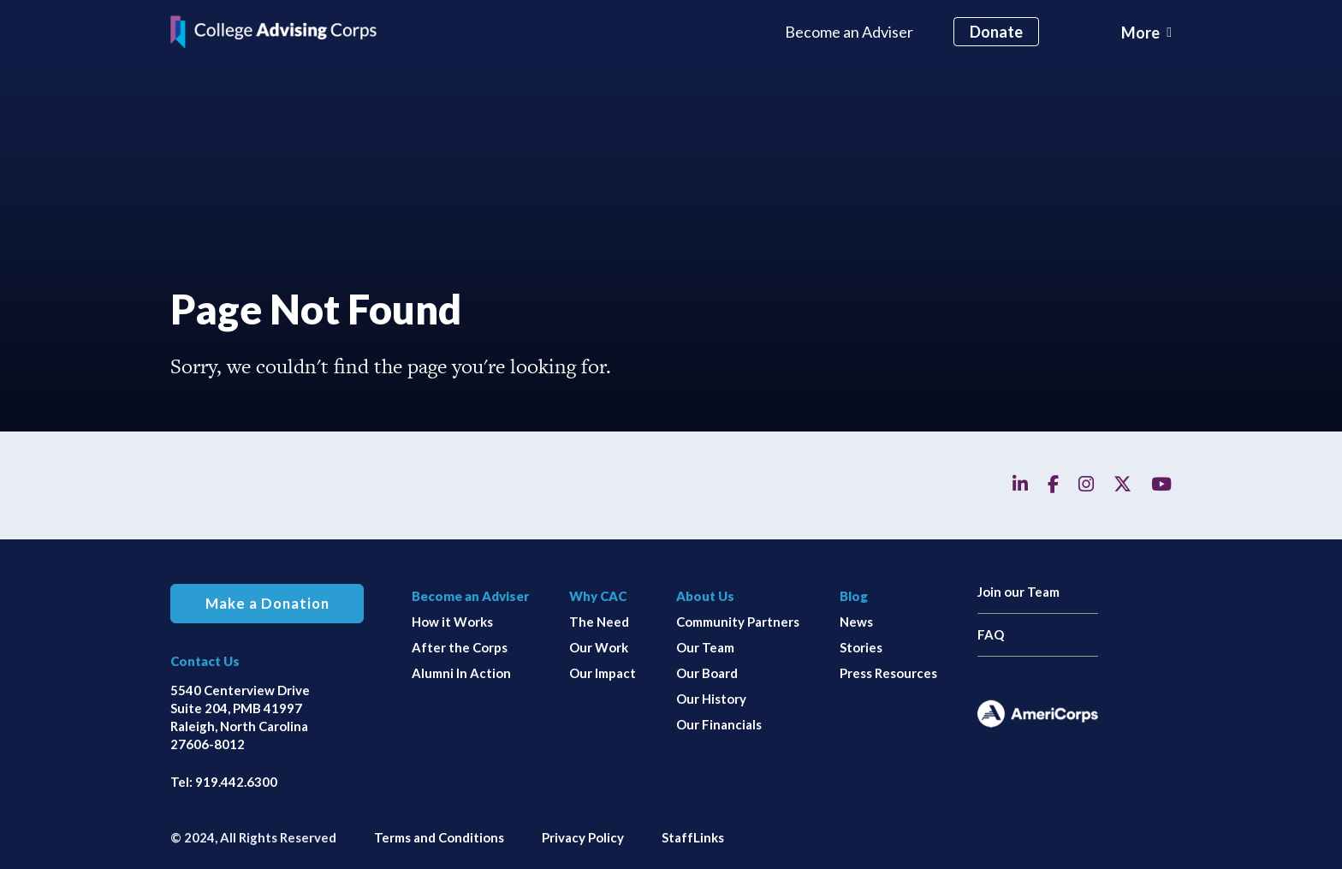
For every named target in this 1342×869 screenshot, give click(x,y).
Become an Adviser (849, 31)
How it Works (452, 621)
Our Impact (602, 673)
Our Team (705, 647)
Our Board (707, 673)
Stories (861, 647)
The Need (599, 621)
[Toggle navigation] (1146, 32)
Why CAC (597, 596)
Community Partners (737, 621)
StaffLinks (693, 837)
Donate (996, 31)
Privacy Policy (583, 837)
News (856, 621)
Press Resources (888, 673)
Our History (711, 698)
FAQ (990, 634)
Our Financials (719, 724)
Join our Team (1018, 591)
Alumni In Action (461, 673)
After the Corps (460, 647)
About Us (705, 596)
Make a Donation (267, 603)
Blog (854, 596)
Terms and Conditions (439, 837)
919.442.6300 (236, 781)
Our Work (598, 647)
